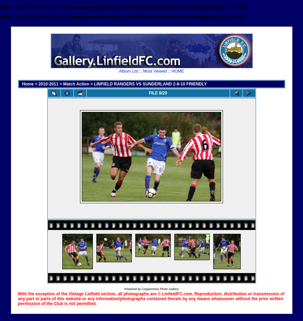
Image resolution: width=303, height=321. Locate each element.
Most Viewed (155, 71)
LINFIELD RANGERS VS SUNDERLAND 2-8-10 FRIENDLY (150, 84)
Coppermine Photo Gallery (160, 289)
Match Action (76, 84)
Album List (128, 71)
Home (28, 84)
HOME (178, 71)
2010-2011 (48, 84)
